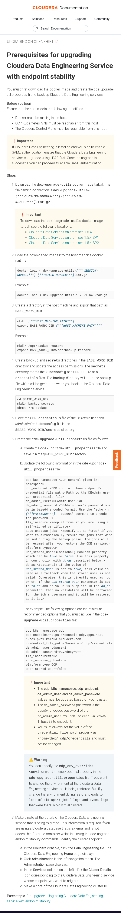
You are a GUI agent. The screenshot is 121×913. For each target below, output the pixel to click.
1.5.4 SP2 (64, 241)
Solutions (38, 19)
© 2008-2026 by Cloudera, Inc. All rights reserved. (37, 908)
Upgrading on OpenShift (30, 41)
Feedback (117, 460)
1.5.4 (60, 230)
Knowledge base (85, 904)
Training (64, 904)
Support (80, 19)
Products (17, 19)
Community (101, 19)
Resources (60, 19)
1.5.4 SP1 (64, 235)
